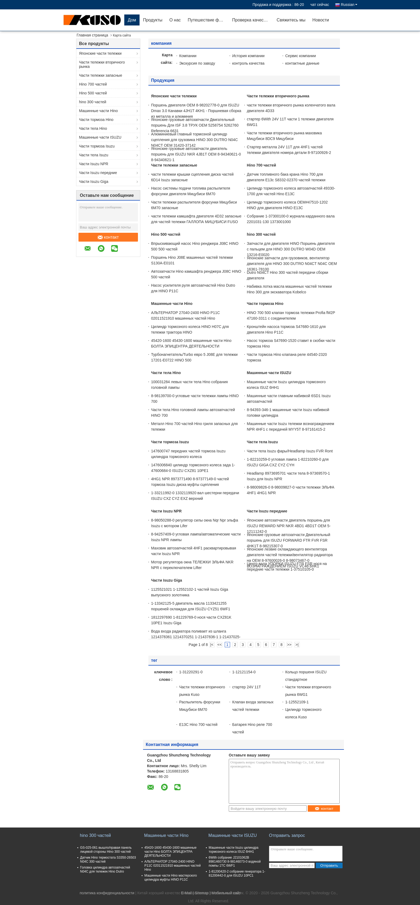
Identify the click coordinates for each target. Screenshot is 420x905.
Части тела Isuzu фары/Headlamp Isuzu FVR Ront (290, 451)
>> (289, 644)
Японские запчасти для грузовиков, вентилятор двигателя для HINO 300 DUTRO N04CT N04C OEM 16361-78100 (292, 263)
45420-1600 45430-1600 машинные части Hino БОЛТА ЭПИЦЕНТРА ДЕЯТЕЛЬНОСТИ (170, 852)
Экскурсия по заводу (197, 63)
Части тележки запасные (100, 75)
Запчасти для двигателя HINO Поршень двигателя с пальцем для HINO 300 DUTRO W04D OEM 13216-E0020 (291, 249)
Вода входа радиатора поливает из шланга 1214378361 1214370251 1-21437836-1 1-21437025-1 (196, 637)
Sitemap (201, 893)
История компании (248, 56)
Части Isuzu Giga (93, 181)
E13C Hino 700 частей (198, 724)
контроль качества (248, 63)
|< (211, 644)
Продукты (152, 20)
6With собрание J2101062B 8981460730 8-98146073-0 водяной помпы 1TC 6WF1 (235, 861)
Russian (349, 4)
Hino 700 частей (93, 84)
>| (297, 644)
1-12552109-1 (297, 702)
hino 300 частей (92, 102)
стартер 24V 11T (246, 687)
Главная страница (92, 35)
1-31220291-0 (190, 672)
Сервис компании (300, 56)
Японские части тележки (100, 53)
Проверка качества (251, 20)
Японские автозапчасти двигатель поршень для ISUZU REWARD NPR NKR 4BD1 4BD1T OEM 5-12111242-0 (289, 526)
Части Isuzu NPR (93, 164)
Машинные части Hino (98, 111)
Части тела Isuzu (93, 155)
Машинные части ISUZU (100, 137)
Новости (320, 20)
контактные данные (302, 63)
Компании (187, 56)
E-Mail (186, 893)
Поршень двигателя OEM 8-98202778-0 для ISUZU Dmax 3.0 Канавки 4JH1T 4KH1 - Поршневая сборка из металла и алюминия (196, 111)
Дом (132, 20)
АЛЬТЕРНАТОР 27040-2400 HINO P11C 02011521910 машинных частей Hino (172, 865)
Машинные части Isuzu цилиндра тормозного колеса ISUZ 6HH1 (233, 850)
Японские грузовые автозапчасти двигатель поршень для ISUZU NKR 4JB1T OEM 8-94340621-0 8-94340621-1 (196, 154)
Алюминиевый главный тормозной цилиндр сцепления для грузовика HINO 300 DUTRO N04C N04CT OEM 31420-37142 (194, 139)
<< (220, 644)
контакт (108, 237)
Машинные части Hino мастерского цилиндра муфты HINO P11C (170, 877)
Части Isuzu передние (98, 173)
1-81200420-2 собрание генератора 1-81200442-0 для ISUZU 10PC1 (237, 873)
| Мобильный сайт (225, 893)
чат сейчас (319, 4)
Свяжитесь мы (291, 20)
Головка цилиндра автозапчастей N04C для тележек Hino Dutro (105, 869)
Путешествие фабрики (208, 20)
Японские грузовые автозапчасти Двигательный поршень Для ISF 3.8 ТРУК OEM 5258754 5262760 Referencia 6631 (194, 125)
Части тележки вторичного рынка (102, 64)
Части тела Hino (93, 128)
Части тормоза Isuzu (97, 146)
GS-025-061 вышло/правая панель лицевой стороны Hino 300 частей (106, 850)
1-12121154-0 (244, 672)
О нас (175, 20)
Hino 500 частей (93, 93)
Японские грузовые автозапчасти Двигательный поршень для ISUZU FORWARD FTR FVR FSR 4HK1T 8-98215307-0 (288, 540)
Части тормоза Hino (96, 119)
